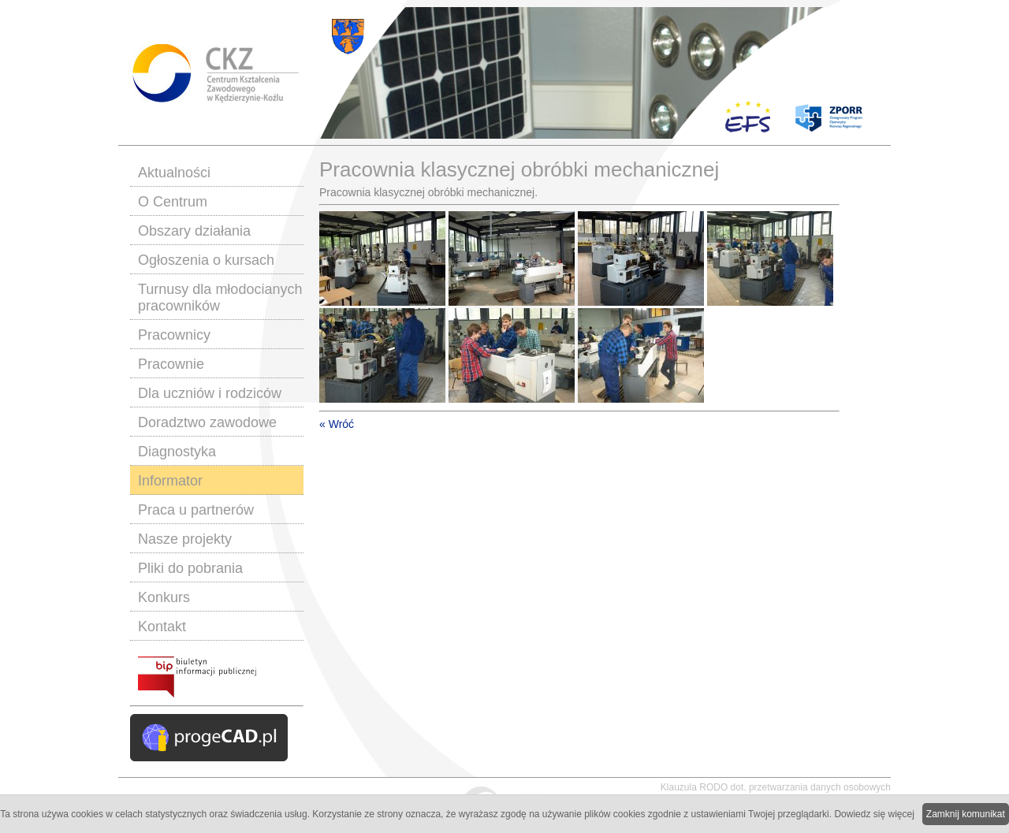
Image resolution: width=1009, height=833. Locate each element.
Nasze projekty (185, 539)
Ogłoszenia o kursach (206, 260)
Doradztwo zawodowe (207, 422)
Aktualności (174, 172)
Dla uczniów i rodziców (209, 393)
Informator (170, 481)
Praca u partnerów (196, 510)
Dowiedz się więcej (874, 814)
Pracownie (171, 364)
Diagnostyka (177, 451)
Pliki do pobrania (190, 568)
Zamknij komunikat (965, 814)
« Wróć (336, 424)
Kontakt (162, 626)
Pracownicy (174, 335)
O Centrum (172, 202)
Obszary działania (194, 231)
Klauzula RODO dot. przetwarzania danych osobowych (776, 787)
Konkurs (164, 597)
